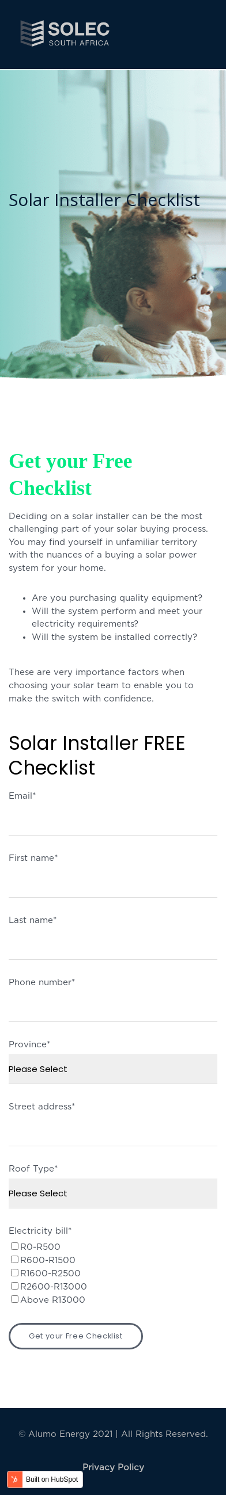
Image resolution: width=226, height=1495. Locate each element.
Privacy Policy (113, 1467)
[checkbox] (113, 1274)
